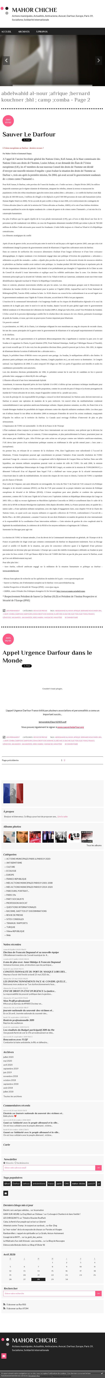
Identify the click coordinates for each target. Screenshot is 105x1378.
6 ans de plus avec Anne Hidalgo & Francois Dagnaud (32, 962)
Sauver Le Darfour (29, 134)
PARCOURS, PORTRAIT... (17, 891)
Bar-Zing (53, 1225)
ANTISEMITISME (14, 863)
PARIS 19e (11, 895)
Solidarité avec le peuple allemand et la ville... (36, 1123)
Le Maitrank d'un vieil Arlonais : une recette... (23, 1241)
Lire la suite (63, 816)
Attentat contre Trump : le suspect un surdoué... (24, 1225)
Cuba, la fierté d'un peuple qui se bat (19, 1221)
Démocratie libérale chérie (15, 1245)
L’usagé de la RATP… (12, 1237)
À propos (42, 31)
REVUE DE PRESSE (14, 915)
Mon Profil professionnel (16, 1001)
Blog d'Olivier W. (37, 1245)
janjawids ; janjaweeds (21, 617)
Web (8, 935)
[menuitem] (8, 31)
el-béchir (58, 614)
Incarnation (39, 1210)
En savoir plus (34, 1375)
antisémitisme (39, 1183)
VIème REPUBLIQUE (15, 931)
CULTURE (10, 867)
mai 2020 (7, 1061)
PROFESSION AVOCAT (16, 903)
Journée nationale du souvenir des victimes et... (28, 1010)
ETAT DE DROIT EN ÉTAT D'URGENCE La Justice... (29, 991)
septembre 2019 (10, 1068)
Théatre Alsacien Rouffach (34, 1218)
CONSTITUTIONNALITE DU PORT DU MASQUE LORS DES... (35, 971)
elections (83, 614)
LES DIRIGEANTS (11, 1218)
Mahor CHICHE (34, 10)
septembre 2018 (10, 1084)
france (51, 1183)
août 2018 (8, 1088)
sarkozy (26, 1183)
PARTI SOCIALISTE (15, 899)
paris (59, 1183)
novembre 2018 (10, 1076)
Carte (6, 1144)
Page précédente (10, 760)
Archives (24, 31)
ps (99, 1183)
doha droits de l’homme (43, 614)
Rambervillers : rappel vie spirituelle (19, 1233)
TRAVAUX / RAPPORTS (17, 923)
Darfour (16, 1183)
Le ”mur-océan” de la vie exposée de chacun (22, 1229)
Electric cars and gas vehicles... (16, 1210)
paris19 (91, 1183)
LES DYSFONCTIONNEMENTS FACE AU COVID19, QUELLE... (35, 981)
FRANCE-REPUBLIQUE (16, 879)
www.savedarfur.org (11, 571)
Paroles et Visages (54, 1229)
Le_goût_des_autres (33, 1237)
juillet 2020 (8, 1057)
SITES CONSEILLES (15, 919)
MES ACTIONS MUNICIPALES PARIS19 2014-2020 (29, 887)
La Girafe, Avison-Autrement (51, 1233)
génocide (7, 617)
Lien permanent (11, 611)
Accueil (6, 31)
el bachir (67, 614)
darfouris (27, 614)
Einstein (7, 1113)
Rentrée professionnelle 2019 (18, 1020)
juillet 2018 (8, 1091)
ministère (57, 617)
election (75, 614)
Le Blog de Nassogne (55, 1241)
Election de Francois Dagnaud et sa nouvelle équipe (31, 952)
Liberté (42, 1221)
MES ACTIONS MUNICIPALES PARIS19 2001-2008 (29, 883)
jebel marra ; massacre (43, 617)
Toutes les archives (12, 1096)
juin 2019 (7, 1072)
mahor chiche (78, 1183)
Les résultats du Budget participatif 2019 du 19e (28, 1030)
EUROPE (10, 875)
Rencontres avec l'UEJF (15, 1039)
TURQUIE (10, 927)
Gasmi (6, 1132)
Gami (6, 1123)
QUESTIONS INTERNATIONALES (21, 907)
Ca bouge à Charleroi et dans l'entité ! (64, 1214)
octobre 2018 (9, 1080)
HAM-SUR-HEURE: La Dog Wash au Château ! (23, 1214)
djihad (7, 1183)
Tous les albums (94, 845)
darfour (19, 614)
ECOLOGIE (11, 871)
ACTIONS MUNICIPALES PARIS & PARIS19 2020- (28, 859)
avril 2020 (7, 1065)
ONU (67, 1183)
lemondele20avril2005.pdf (52, 721)
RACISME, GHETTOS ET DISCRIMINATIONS (26, 911)
